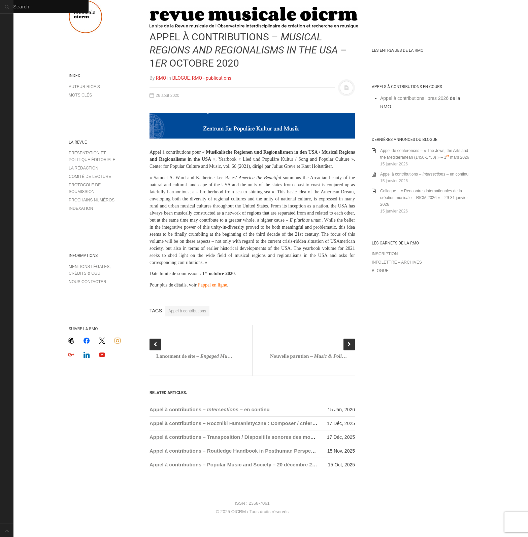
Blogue (380, 270)
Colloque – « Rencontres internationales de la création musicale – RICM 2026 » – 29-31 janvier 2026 (424, 198)
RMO (161, 78)
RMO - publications (211, 78)
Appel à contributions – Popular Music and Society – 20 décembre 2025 (235, 464)
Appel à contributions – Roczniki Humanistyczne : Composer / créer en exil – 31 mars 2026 (258, 423)
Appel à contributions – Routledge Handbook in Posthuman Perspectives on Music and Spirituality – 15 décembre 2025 (292, 451)
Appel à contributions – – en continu (210, 409)
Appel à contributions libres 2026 (414, 98)
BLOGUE (181, 78)
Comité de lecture (90, 176)
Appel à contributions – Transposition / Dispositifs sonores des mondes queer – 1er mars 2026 (263, 437)
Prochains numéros (91, 200)
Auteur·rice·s (84, 86)
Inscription (385, 254)
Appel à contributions (187, 311)
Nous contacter (87, 281)
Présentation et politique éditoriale (92, 156)
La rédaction (83, 168)
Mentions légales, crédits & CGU (90, 270)
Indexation (81, 208)
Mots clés (80, 95)
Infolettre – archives (397, 262)
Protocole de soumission (85, 188)
